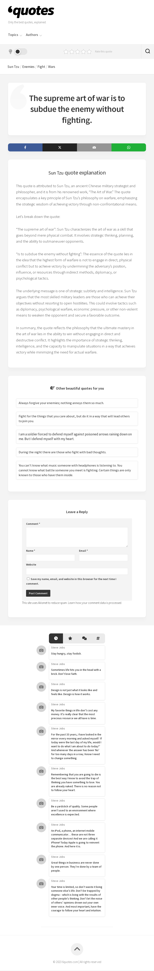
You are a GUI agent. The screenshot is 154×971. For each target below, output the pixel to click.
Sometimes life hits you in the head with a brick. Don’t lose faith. (76, 672)
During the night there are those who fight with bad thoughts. (63, 453)
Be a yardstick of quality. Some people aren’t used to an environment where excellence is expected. (74, 811)
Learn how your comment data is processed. (95, 603)
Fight (45, 66)
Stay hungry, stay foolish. (66, 654)
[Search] (147, 51)
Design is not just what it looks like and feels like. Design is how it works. (74, 692)
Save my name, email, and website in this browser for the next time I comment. (71, 582)
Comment (33, 524)
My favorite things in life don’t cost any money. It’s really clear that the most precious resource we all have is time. (74, 715)
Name (30, 551)
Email (83, 551)
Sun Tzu (14, 66)
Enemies (31, 66)
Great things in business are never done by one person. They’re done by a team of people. (76, 867)
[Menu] (21, 35)
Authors (32, 35)
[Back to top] (77, 950)
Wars (56, 66)
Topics (13, 35)
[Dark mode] (17, 51)
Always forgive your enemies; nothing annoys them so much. (61, 403)
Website (31, 565)
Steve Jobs (58, 648)
